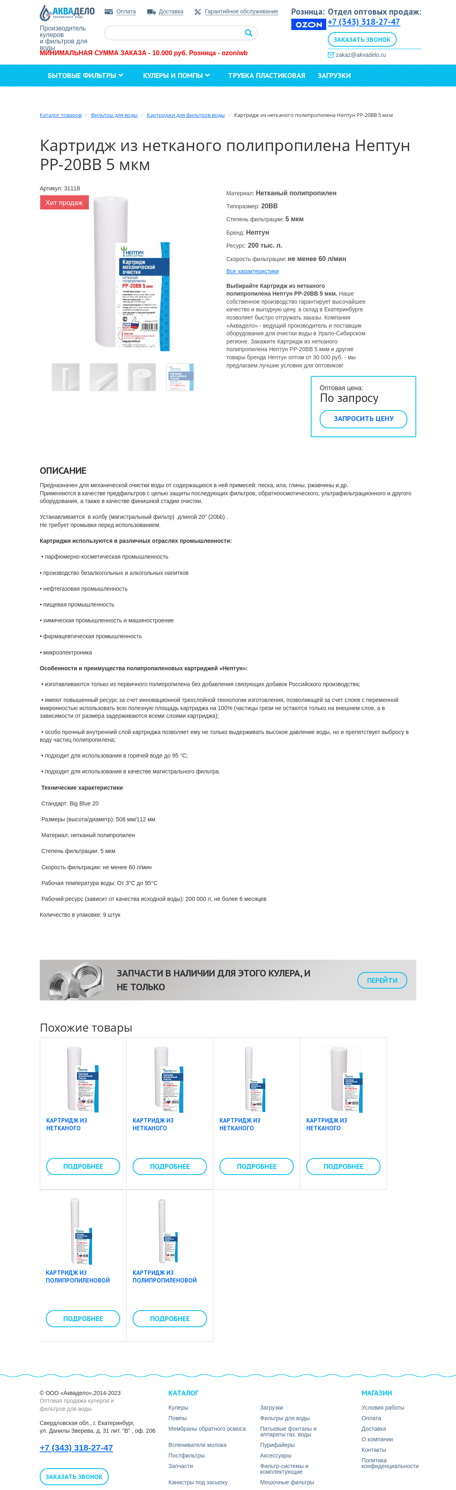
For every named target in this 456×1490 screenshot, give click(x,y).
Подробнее (83, 1166)
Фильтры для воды (285, 1418)
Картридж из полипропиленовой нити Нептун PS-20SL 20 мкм (79, 1284)
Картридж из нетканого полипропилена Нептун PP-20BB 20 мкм (82, 1132)
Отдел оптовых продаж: (374, 11)
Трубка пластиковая (266, 75)
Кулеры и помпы (176, 75)
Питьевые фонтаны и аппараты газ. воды (288, 1431)
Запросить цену (364, 418)
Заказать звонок (362, 39)
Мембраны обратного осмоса (207, 1428)
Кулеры (178, 1407)
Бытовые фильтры (85, 75)
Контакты (137, 97)
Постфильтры (186, 1455)
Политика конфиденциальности (390, 1463)
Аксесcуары (275, 1455)
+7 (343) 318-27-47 (364, 21)
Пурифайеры (277, 1445)
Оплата (126, 11)
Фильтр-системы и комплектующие (284, 1469)
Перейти (382, 980)
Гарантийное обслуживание (241, 11)
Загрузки (334, 75)
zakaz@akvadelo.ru (361, 55)
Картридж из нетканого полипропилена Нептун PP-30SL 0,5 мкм (256, 1132)
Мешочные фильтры (287, 1482)
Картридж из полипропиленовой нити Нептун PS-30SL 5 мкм (168, 1284)
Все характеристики (252, 271)
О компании (74, 97)
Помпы (177, 1418)
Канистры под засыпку (198, 1482)
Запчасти (180, 1466)
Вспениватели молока (197, 1445)
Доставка (171, 11)
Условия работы (382, 1407)
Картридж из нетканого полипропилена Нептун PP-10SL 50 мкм (342, 1132)
